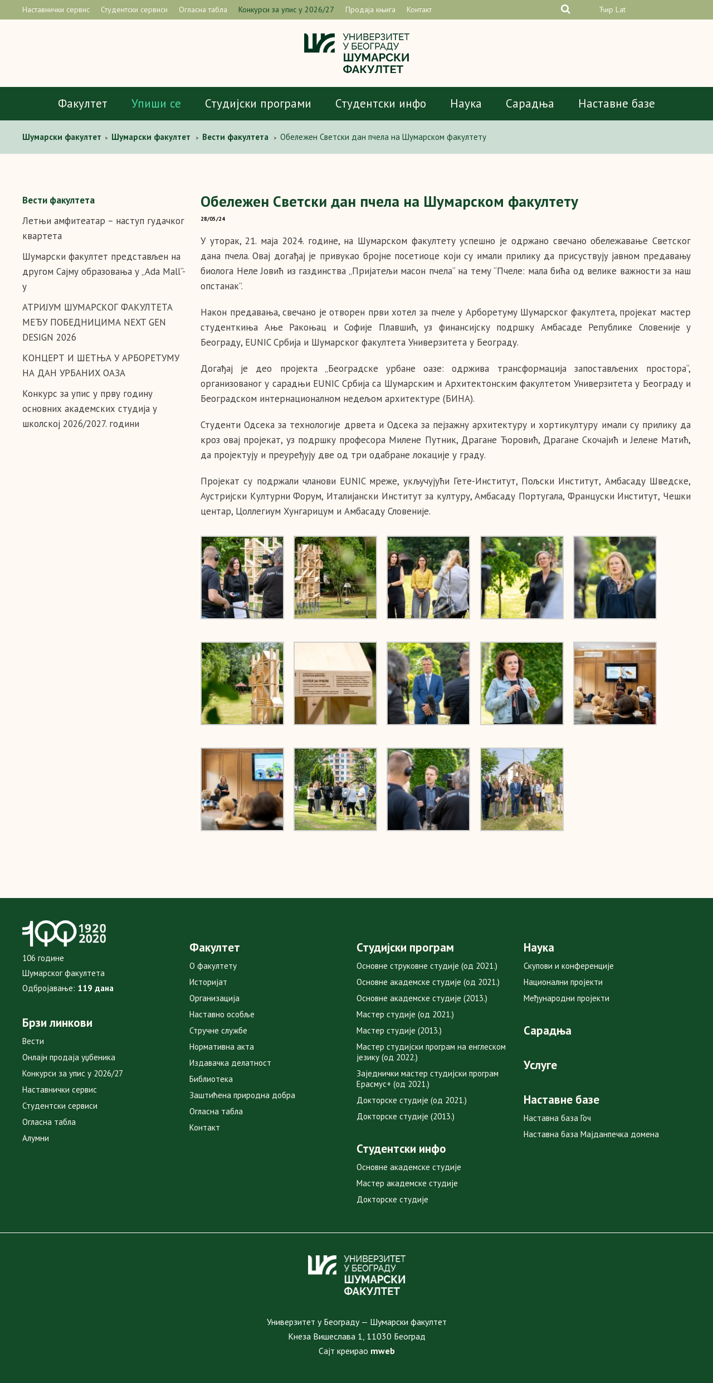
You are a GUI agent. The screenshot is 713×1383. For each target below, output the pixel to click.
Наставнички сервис (56, 9)
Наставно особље (222, 1014)
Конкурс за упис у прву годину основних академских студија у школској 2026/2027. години (89, 408)
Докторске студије (392, 1199)
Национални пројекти (563, 982)
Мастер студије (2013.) (399, 1030)
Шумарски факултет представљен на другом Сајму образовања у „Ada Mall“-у (103, 271)
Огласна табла (203, 9)
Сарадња (530, 103)
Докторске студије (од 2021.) (411, 1100)
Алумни (35, 1138)
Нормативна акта (221, 1046)
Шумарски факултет (63, 137)
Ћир (606, 9)
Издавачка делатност (230, 1062)
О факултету (213, 965)
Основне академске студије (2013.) (421, 998)
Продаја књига (370, 9)
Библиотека (211, 1079)
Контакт (419, 9)
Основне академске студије (408, 1167)
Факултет (83, 103)
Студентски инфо (380, 103)
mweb (382, 1350)
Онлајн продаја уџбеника (68, 1057)
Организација (214, 998)
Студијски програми (258, 103)
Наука (466, 103)
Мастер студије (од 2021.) (405, 1014)
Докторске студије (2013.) (405, 1116)
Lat (621, 9)
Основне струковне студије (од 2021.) (426, 965)
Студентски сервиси (134, 9)
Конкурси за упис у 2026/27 (286, 9)
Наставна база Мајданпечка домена (591, 1134)
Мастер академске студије (407, 1183)
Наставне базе (616, 103)
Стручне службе (218, 1030)
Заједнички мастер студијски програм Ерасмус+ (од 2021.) (427, 1078)
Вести (33, 1041)
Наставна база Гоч (557, 1118)
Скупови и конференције (569, 965)
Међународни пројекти (566, 998)
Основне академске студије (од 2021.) (428, 982)
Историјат (208, 982)
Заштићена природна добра (242, 1095)
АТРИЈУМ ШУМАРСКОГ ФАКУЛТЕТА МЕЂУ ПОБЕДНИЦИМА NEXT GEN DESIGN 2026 (97, 322)
